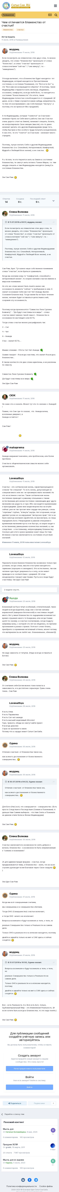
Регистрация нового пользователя (29, 1068)
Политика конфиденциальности (21, 1186)
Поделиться (14, 1103)
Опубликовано (22, 52)
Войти (29, 1087)
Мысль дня (8, 1129)
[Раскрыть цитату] (6, 222)
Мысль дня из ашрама (13, 1160)
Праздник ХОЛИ (10, 1144)
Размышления (22, 40)
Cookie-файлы (46, 1186)
